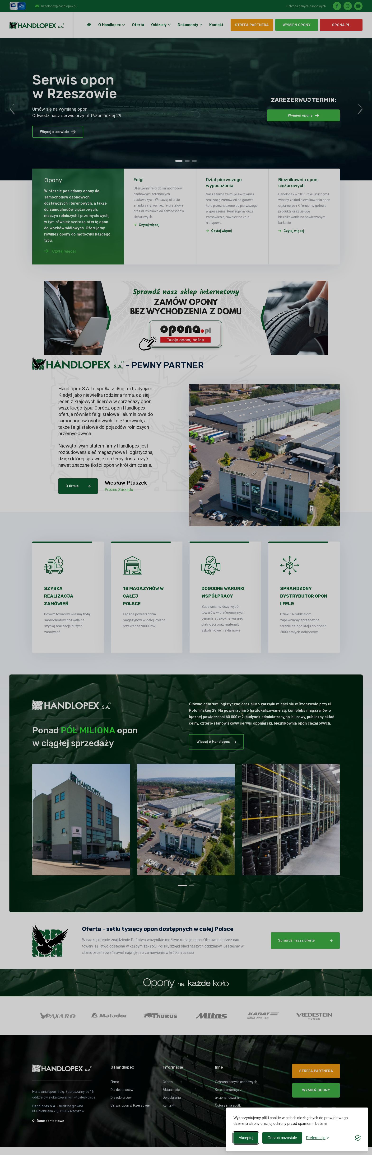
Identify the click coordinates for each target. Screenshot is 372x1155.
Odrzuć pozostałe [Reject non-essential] (282, 1138)
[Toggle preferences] (317, 1138)
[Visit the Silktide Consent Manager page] (358, 1138)
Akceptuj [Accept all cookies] (246, 1138)
